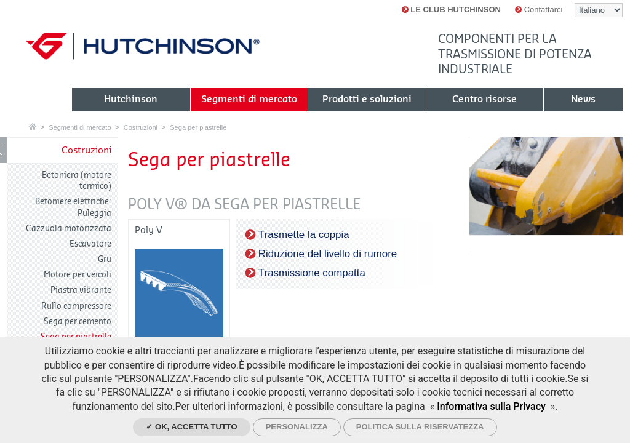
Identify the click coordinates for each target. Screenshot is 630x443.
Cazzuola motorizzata (68, 229)
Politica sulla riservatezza (420, 426)
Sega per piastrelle (198, 127)
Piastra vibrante (80, 290)
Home (32, 126)
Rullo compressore (76, 306)
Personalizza (297, 426)
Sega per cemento (77, 321)
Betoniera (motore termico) (76, 180)
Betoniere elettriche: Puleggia (73, 207)
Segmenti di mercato (80, 127)
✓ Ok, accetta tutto (191, 426)
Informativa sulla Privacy (491, 406)
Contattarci (538, 9)
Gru (104, 259)
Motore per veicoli (77, 275)
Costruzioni (141, 127)
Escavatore (90, 244)
